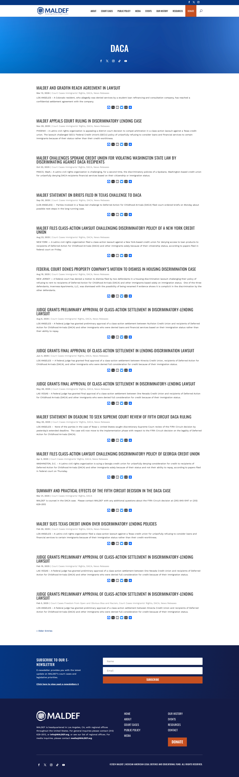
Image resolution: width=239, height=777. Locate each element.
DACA (89, 93)
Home (127, 714)
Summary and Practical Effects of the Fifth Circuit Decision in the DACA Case (103, 491)
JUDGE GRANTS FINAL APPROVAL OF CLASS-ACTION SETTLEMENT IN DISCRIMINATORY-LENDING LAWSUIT (115, 384)
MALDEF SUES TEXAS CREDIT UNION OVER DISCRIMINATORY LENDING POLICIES (96, 524)
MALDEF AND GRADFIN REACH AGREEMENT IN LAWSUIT (78, 88)
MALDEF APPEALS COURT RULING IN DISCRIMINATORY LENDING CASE (89, 121)
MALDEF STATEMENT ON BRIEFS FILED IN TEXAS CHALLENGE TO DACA (88, 195)
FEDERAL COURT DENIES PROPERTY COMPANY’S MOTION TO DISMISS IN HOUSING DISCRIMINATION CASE (116, 269)
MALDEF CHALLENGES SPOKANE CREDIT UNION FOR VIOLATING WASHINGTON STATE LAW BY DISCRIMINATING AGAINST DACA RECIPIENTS (106, 160)
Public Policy (124, 11)
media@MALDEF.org (81, 738)
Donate (191, 11)
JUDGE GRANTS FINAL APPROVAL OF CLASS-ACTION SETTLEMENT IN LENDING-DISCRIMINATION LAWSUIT (115, 350)
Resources (178, 11)
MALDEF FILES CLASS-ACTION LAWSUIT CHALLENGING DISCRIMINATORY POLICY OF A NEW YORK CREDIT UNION (115, 230)
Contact (173, 730)
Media (138, 11)
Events (148, 11)
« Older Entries (44, 631)
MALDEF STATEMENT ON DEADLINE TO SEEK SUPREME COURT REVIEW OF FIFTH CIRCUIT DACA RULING (113, 417)
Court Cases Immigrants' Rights (68, 93)
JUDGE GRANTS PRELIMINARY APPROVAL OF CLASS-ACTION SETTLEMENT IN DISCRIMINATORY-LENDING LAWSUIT (114, 311)
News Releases (101, 93)
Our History (162, 11)
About (93, 11)
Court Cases (107, 11)
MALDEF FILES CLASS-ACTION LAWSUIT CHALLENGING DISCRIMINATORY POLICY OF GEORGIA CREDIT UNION (118, 454)
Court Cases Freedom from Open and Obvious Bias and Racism (84, 603)
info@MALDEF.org (59, 734)
